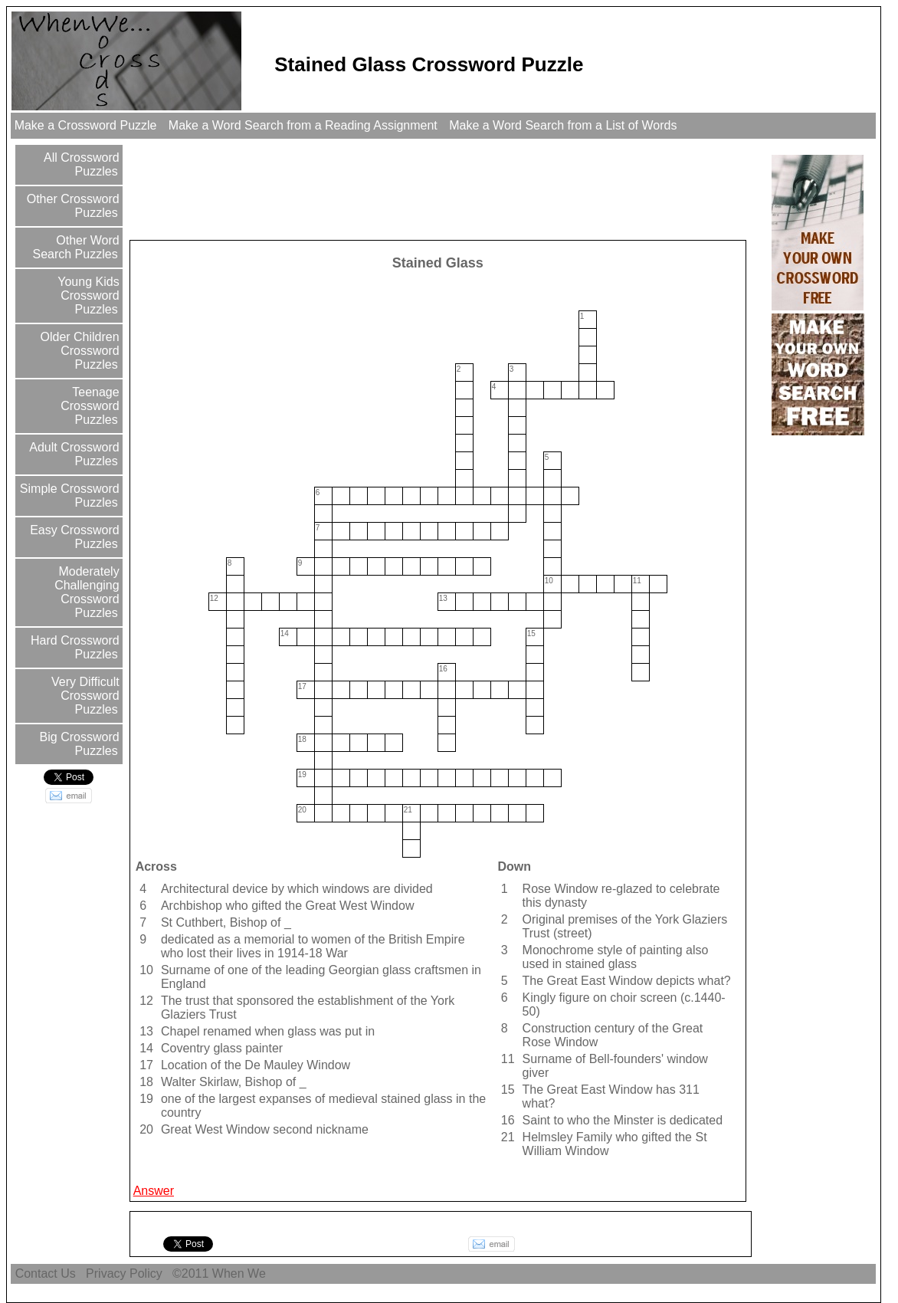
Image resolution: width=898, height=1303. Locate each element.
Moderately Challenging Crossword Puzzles (87, 592)
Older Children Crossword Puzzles (78, 350)
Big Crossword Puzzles (77, 743)
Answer (153, 1190)
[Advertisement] (411, 188)
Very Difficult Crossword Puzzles (84, 695)
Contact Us (45, 1273)
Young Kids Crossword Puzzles (87, 295)
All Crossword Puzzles (80, 164)
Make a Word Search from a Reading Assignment (303, 125)
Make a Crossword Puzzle (85, 125)
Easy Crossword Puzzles (73, 536)
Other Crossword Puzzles (71, 205)
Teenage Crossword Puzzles (90, 406)
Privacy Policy (124, 1273)
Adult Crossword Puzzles (73, 454)
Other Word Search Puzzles (75, 247)
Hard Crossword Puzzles (74, 647)
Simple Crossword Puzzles (67, 495)
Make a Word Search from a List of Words (563, 125)
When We (240, 1273)
